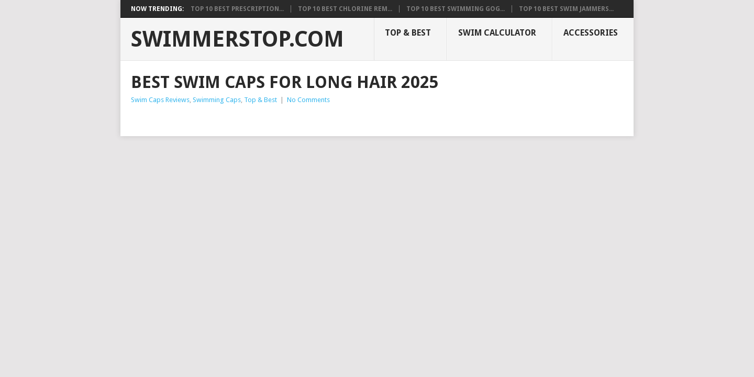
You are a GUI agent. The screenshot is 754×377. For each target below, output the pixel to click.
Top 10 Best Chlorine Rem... (345, 9)
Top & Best (408, 33)
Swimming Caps (217, 100)
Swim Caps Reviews (160, 100)
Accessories (590, 33)
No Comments (308, 100)
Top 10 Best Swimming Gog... (455, 9)
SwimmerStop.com (237, 39)
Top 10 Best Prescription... (237, 9)
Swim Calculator (497, 33)
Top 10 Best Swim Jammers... (566, 9)
